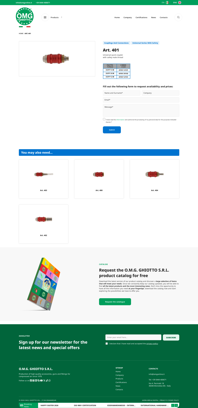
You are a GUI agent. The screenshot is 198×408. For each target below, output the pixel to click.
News (153, 17)
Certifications (141, 17)
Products (119, 378)
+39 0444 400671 (159, 379)
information (120, 120)
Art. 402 (43, 235)
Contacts (164, 17)
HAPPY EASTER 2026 (49, 405)
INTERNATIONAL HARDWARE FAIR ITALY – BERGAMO (164, 405)
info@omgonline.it (157, 373)
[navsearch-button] (178, 17)
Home (117, 17)
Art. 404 (154, 190)
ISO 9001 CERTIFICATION (85, 405)
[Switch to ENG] (176, 2)
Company (128, 17)
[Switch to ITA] (165, 2)
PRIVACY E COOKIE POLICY (169, 400)
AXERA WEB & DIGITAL (150, 400)
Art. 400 (99, 190)
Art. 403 (43, 190)
